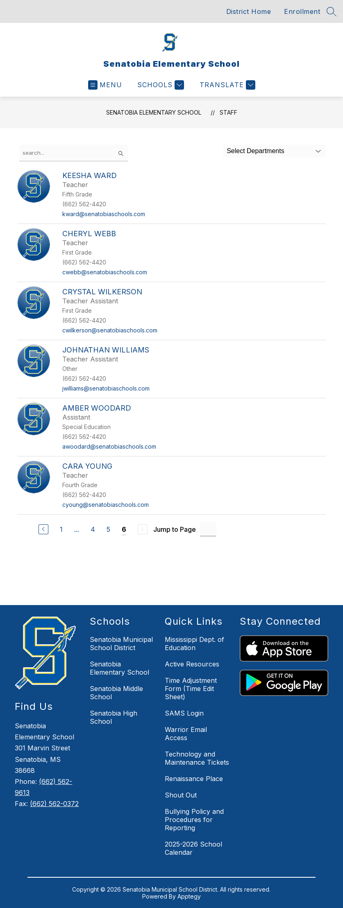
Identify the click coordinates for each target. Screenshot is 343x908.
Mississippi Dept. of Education (194, 643)
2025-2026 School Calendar (193, 848)
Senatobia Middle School (116, 692)
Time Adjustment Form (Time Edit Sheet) (191, 688)
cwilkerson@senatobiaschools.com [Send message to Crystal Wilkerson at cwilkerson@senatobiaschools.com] (109, 330)
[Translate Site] (226, 85)
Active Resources (192, 664)
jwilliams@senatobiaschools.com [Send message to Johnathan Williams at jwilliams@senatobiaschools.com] (106, 388)
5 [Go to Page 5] (108, 529)
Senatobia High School (113, 717)
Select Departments (255, 150)
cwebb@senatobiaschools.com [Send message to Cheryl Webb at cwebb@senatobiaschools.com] (104, 272)
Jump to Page (174, 529)
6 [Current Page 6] (124, 529)
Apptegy (189, 896)
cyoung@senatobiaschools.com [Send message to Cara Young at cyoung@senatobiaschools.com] (105, 504)
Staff (228, 112)
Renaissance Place (194, 779)
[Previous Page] (43, 529)
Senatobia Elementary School (153, 112)
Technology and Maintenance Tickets (197, 758)
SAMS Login (184, 713)
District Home (248, 11)
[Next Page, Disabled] (143, 529)
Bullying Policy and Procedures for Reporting (194, 819)
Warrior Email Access (186, 733)
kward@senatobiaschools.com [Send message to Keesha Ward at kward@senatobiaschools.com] (103, 213)
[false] (73, 153)
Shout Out (181, 795)
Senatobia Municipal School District (121, 643)
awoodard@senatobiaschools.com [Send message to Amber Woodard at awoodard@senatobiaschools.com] (109, 446)
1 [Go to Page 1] (61, 529)
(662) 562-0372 (54, 804)
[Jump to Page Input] (208, 529)
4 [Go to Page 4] (93, 529)
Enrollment (302, 11)
